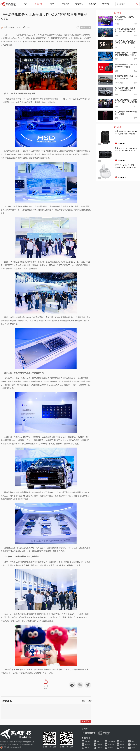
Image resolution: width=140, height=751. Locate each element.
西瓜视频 (99, 744)
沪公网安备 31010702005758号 (10, 747)
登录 (90, 701)
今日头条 (87, 741)
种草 (52, 4)
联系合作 (17, 742)
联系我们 (10, 742)
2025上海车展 (85, 27)
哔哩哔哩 (87, 744)
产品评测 (65, 4)
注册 (84, 701)
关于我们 (3, 742)
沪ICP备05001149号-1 (26, 744)
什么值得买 (111, 741)
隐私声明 (24, 742)
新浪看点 (134, 744)
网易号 (98, 741)
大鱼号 (122, 748)
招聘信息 (31, 742)
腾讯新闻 (111, 744)
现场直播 (92, 4)
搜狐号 (122, 744)
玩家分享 (106, 4)
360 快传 (110, 748)
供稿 (4, 27)
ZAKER (133, 748)
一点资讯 (99, 748)
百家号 (122, 741)
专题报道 (79, 4)
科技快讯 (38, 4)
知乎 (132, 741)
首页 (25, 4)
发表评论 (85, 721)
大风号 (87, 748)
